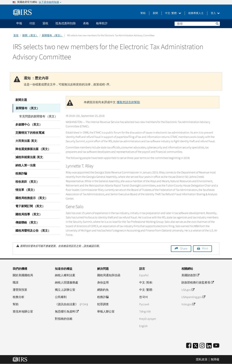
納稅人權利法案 (65, 275)
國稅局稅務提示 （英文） (31, 198)
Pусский (144, 304)
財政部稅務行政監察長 (197, 283)
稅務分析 (18, 297)
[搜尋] (197, 24)
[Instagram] (202, 345)
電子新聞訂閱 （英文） (30, 206)
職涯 (15, 283)
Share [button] (183, 248)
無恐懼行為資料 (66, 312)
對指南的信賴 (63, 319)
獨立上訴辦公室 (65, 290)
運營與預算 (20, 290)
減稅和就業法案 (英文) (29, 157)
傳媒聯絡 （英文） (27, 222)
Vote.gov (188, 304)
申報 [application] (19, 23)
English (143, 326)
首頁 (15, 35)
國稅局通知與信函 (108, 275)
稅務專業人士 (196, 13)
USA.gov (187, 290)
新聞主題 (21, 100)
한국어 (143, 297)
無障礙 (215, 359)
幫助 (143, 13)
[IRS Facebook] (188, 345)
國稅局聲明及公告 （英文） (33, 230)
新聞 (155, 13)
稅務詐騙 (21, 173)
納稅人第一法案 (25, 165)
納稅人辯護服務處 (66, 283)
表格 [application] (86, 23)
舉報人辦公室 (106, 312)
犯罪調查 (103, 304)
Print (205, 248)
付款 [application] (32, 23)
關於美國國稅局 (23, 275)
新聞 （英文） (30, 35)
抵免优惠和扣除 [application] (65, 23)
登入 (215, 13)
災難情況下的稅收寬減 (29, 132)
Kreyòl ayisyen (147, 319)
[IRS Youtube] (216, 345)
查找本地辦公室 (23, 312)
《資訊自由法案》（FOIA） (72, 304)
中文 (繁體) (173, 13)
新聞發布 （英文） (52, 35)
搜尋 (217, 23)
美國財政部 (190, 275)
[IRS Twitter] (195, 346)
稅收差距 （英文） (27, 181)
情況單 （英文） (25, 190)
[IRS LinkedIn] (209, 346)
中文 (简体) (146, 283)
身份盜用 (103, 283)
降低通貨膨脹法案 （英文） (33, 149)
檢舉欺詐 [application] (102, 23)
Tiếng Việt (145, 312)
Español (144, 275)
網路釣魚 (103, 290)
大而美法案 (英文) (26, 141)
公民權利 (61, 297)
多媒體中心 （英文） (28, 124)
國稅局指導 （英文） (28, 214)
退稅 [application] (45, 23)
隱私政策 (202, 359)
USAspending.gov (193, 297)
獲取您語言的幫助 (128, 102)
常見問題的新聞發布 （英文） (37, 116)
